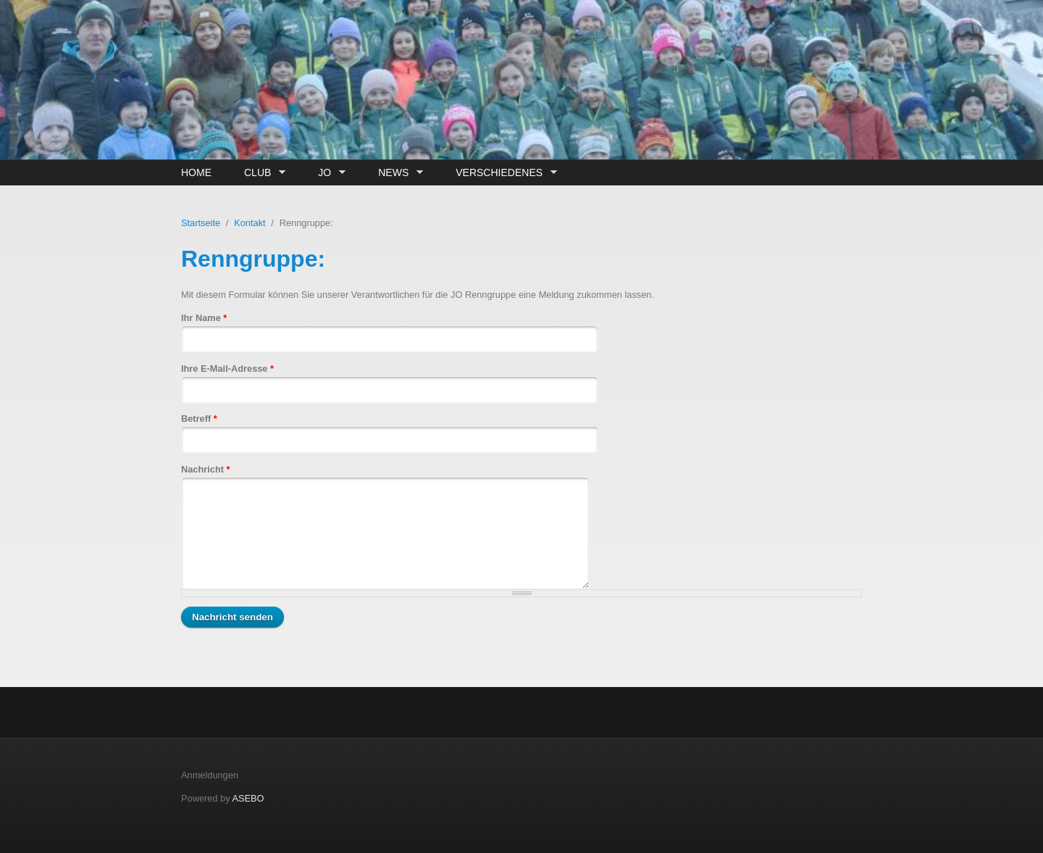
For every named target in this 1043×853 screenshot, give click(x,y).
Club (261, 173)
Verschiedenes (502, 173)
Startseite (200, 222)
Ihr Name (204, 317)
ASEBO (248, 798)
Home (196, 172)
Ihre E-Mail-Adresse (227, 368)
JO (328, 173)
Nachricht (205, 469)
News (397, 173)
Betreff (199, 418)
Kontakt (249, 222)
